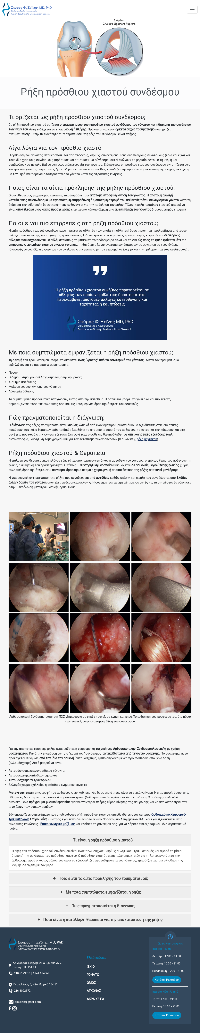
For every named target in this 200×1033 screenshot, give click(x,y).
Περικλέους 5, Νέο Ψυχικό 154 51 (35, 984)
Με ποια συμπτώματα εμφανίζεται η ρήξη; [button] (100, 892)
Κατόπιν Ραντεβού (167, 979)
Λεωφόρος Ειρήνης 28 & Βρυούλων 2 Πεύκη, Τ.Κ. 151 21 (37, 965)
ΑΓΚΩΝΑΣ (94, 991)
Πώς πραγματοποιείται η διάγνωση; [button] (100, 906)
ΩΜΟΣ (91, 983)
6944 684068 (41, 973)
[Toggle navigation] (192, 10)
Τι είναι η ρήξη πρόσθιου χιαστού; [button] (100, 840)
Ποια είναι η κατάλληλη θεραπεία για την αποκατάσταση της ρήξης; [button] (100, 919)
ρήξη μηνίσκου (147, 439)
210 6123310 (22, 973)
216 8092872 (22, 990)
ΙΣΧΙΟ (91, 967)
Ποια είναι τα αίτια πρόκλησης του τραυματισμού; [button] (100, 878)
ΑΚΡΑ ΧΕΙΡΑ (95, 999)
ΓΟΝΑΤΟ (93, 975)
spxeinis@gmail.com (28, 1002)
